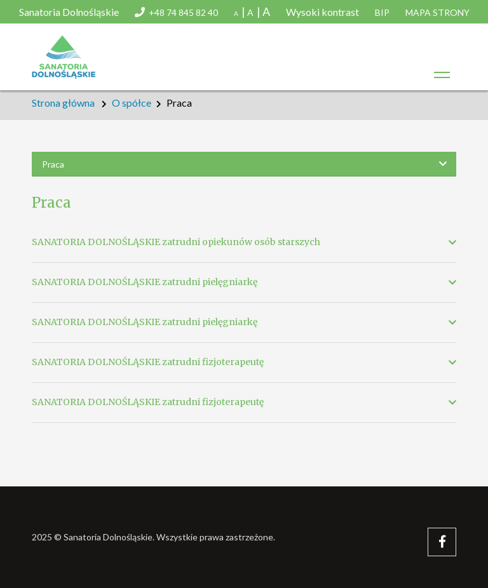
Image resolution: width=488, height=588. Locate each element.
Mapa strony (437, 12)
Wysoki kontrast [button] (322, 12)
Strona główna (63, 103)
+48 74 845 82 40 (183, 12)
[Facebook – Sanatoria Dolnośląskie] (442, 542)
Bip (382, 12)
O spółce (131, 103)
